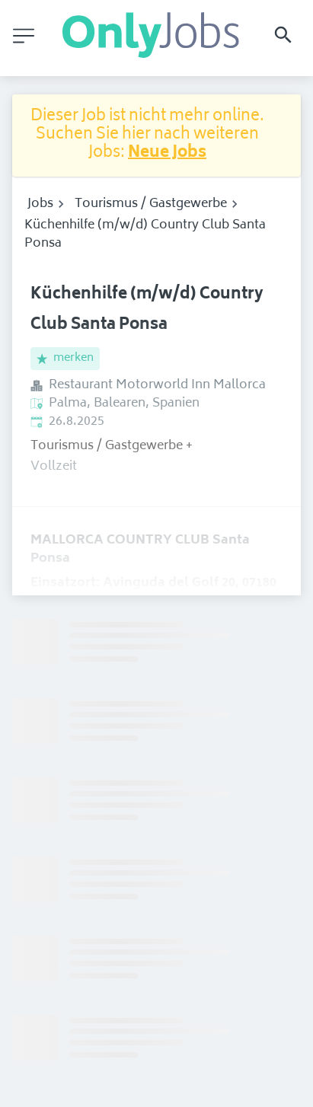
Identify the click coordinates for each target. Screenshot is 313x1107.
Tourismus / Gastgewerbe (151, 204)
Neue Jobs (167, 153)
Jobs (40, 204)
